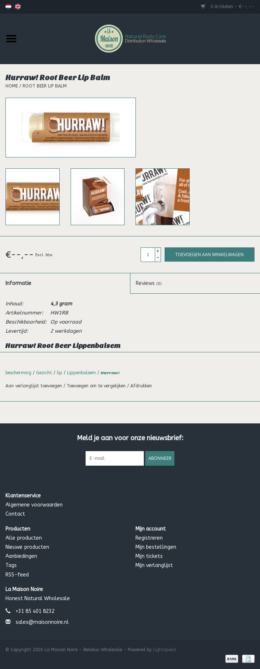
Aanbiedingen (21, 556)
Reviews (149, 283)
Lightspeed (164, 649)
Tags (11, 565)
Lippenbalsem (81, 372)
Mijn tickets (149, 556)
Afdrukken (141, 385)
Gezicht (44, 372)
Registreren (149, 538)
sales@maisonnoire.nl (42, 622)
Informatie (18, 283)
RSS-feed (17, 575)
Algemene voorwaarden (34, 505)
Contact (15, 514)
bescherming (18, 372)
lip (59, 372)
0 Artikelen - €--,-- (228, 6)
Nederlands (8, 6)
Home (11, 86)
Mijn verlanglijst (154, 565)
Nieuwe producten (27, 547)
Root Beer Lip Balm (45, 86)
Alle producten (23, 538)
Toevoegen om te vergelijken (97, 385)
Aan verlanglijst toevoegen (34, 385)
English (18, 6)
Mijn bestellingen (155, 547)
